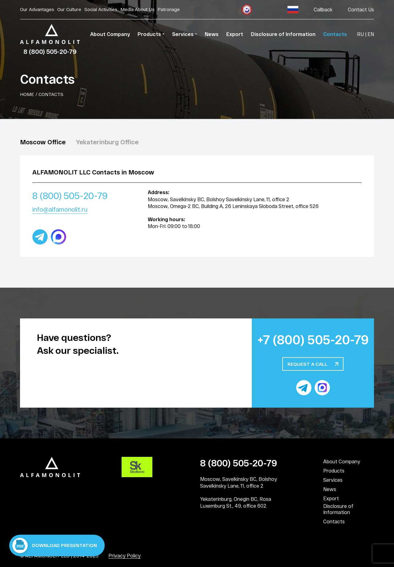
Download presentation (54, 545)
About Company (341, 461)
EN (371, 34)
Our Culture (69, 9)
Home (27, 94)
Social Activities (100, 9)
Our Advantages (37, 9)
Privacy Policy (124, 555)
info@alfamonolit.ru (59, 209)
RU (360, 34)
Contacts (334, 521)
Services (333, 480)
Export (331, 498)
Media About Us (137, 9)
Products (333, 470)
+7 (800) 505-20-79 (313, 339)
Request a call (307, 364)
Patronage (169, 9)
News (329, 489)
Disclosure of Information (338, 509)
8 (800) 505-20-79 (50, 51)
